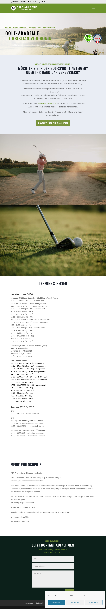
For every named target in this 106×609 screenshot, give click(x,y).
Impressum (29, 603)
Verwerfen (75, 602)
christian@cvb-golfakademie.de (53, 549)
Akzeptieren (56, 602)
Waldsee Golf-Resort (47, 103)
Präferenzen (93, 602)
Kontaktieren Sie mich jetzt (53, 123)
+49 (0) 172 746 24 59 (53, 552)
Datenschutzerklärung (44, 603)
